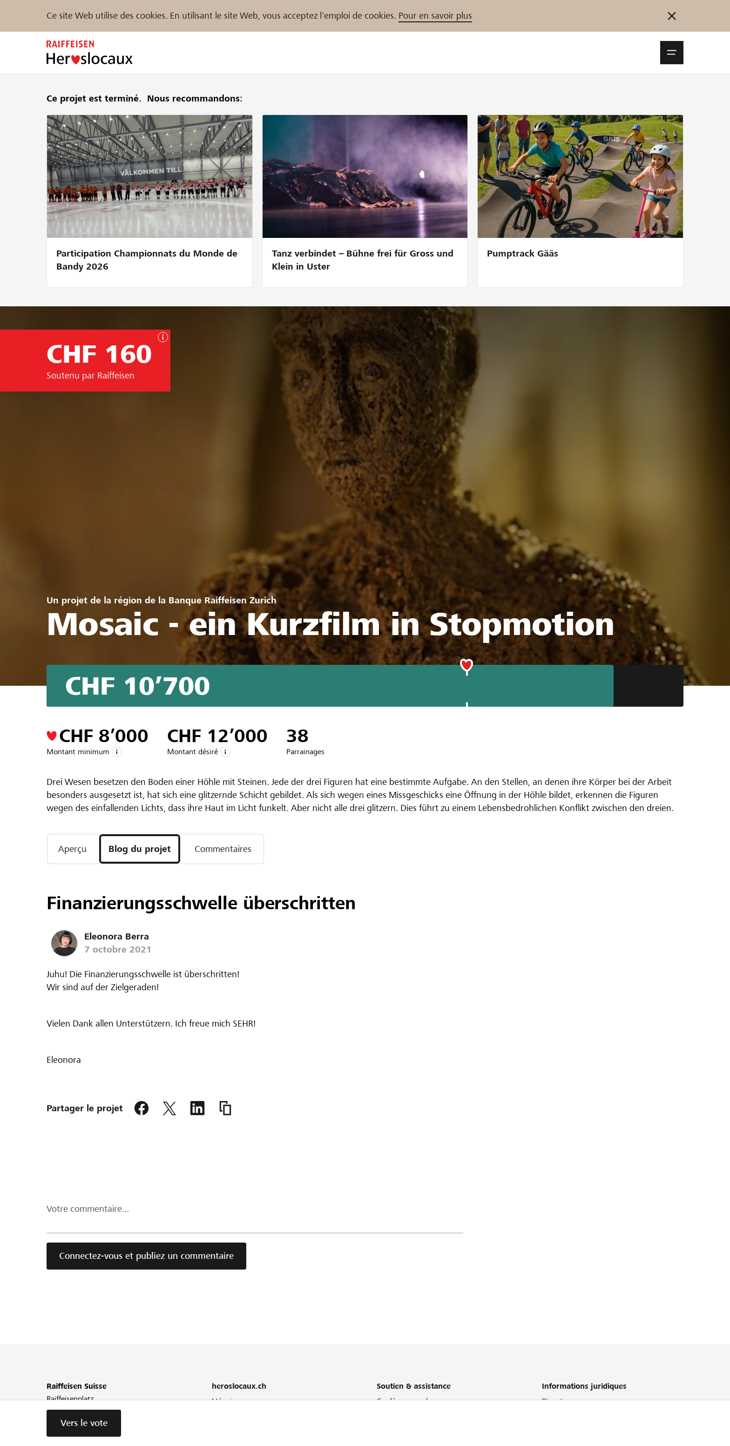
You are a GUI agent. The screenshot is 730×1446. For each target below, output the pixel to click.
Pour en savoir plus (435, 15)
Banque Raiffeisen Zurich (223, 600)
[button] (671, 52)
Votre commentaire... (88, 1208)
